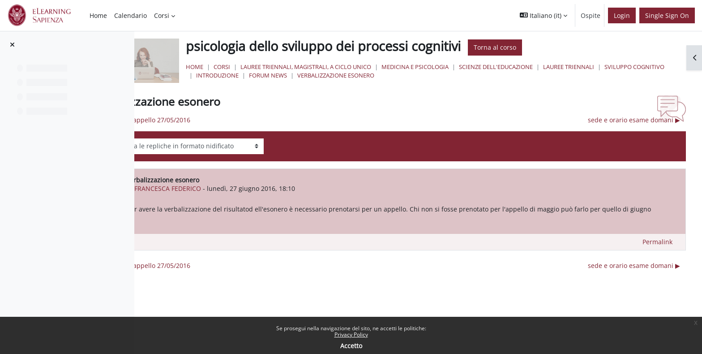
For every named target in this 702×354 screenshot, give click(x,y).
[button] (543, 15)
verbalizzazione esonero (488, 75)
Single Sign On (667, 15)
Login (622, 15)
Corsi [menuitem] (161, 15)
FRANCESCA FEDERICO (266, 188)
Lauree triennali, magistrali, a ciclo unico (388, 67)
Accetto (351, 345)
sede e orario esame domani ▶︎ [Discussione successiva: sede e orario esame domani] (634, 120)
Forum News (421, 75)
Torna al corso (577, 47)
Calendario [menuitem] (130, 15)
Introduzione (370, 75)
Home (277, 67)
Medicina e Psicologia (497, 67)
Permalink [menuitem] (657, 251)
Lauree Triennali (651, 67)
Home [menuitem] (98, 15)
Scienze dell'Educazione (579, 67)
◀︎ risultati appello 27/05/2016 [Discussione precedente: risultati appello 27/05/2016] (244, 120)
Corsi (304, 67)
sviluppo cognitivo (309, 75)
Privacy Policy (351, 334)
